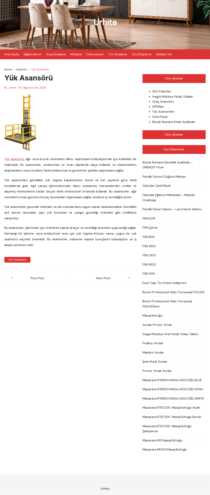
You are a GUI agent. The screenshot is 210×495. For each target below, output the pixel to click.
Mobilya (76, 54)
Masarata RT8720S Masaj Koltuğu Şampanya (167, 428)
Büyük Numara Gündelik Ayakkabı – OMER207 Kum (167, 165)
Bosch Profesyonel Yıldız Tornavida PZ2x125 (173, 292)
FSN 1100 (148, 274)
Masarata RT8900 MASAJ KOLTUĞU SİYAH (172, 389)
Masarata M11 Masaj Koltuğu (162, 440)
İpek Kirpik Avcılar (154, 361)
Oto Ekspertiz (142, 54)
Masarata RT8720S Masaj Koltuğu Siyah (171, 407)
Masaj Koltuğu (152, 315)
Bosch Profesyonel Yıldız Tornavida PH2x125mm (167, 303)
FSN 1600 (149, 264)
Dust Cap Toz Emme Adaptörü (164, 283)
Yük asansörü (14, 159)
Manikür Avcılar (153, 352)
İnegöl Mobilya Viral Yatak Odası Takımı (170, 334)
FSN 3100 (149, 246)
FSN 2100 (149, 255)
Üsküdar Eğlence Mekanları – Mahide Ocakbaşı (168, 197)
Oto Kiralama (117, 54)
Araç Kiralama (56, 54)
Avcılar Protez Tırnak (157, 325)
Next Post (103, 278)
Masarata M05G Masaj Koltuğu (164, 449)
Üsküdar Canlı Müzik (156, 186)
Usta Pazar (160, 117)
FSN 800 (148, 237)
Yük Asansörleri (163, 111)
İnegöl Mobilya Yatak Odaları (172, 96)
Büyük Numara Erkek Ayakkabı (173, 122)
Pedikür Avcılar (152, 343)
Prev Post (37, 278)
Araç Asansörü (163, 101)
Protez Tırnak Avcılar (157, 371)
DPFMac (158, 107)
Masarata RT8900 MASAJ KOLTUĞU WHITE (173, 398)
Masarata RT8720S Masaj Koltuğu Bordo (171, 417)
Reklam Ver (164, 54)
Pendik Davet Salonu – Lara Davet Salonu (172, 209)
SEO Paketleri (161, 91)
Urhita (105, 22)
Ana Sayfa (11, 54)
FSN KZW (148, 218)
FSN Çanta (150, 227)
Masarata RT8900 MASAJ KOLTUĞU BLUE (172, 380)
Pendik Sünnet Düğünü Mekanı (164, 176)
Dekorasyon (95, 54)
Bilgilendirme (32, 54)
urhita (12, 87)
